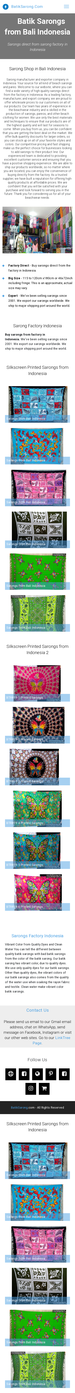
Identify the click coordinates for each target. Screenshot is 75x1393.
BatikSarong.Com (27, 6)
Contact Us (37, 1010)
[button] (37, 230)
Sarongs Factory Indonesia (37, 935)
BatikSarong (19, 1107)
